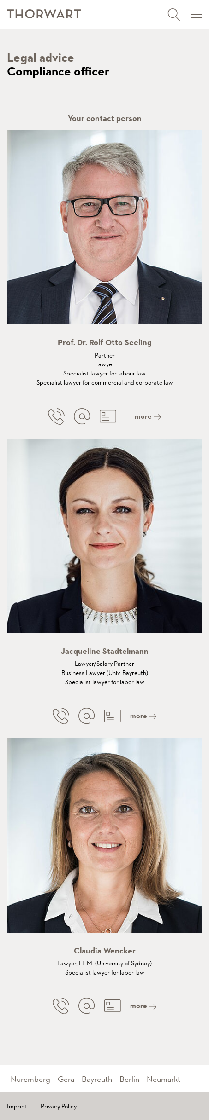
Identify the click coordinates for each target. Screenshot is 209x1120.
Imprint (17, 1106)
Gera (66, 1079)
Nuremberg (30, 1079)
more (148, 416)
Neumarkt (163, 1079)
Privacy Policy (59, 1106)
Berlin (129, 1079)
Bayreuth (97, 1079)
